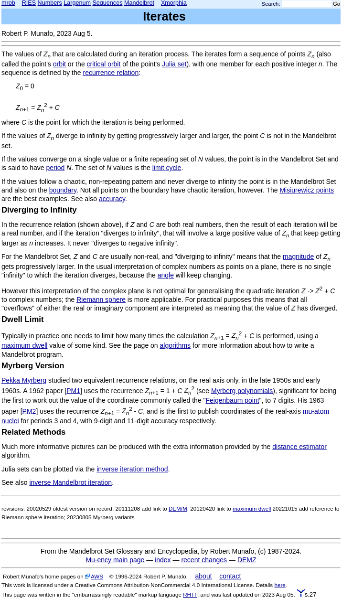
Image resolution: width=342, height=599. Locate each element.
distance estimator (299, 446)
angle (166, 275)
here (279, 585)
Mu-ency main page (115, 560)
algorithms (175, 345)
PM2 (29, 411)
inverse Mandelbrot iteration (70, 482)
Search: (271, 4)
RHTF (190, 594)
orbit (59, 64)
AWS (97, 576)
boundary (62, 190)
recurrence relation (111, 72)
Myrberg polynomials (242, 390)
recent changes (204, 560)
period (55, 167)
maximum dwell (24, 345)
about (203, 576)
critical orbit (104, 64)
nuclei (10, 421)
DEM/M (178, 508)
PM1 (73, 390)
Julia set (174, 64)
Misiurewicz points (306, 190)
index (163, 560)
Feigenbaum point (232, 400)
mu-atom (316, 411)
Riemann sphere (101, 299)
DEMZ (246, 560)
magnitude (298, 256)
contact (230, 576)
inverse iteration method (132, 469)
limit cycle (167, 167)
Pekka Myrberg (23, 380)
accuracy (112, 199)
